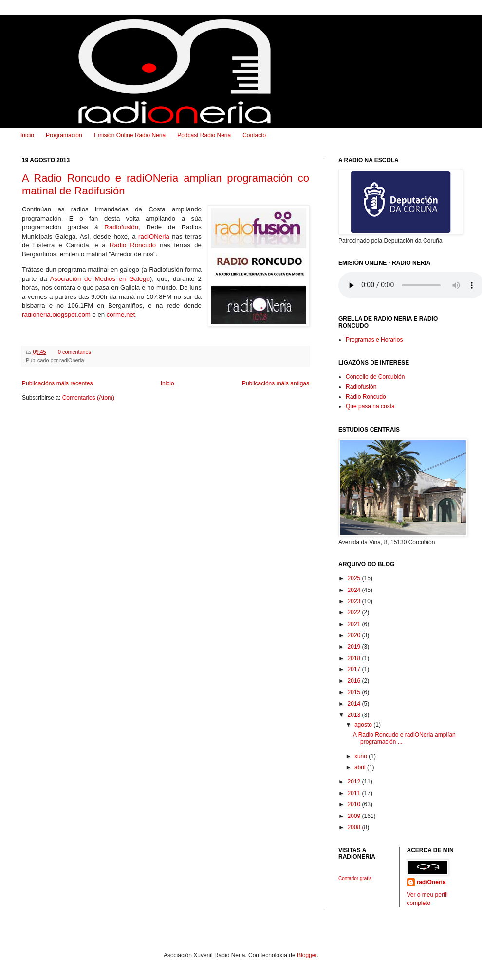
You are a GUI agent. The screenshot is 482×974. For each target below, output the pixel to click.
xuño (361, 756)
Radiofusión (121, 227)
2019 (355, 647)
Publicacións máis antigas (275, 383)
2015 (355, 692)
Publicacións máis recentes (57, 383)
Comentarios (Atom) (88, 397)
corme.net (121, 314)
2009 (355, 816)
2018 (355, 658)
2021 (355, 624)
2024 (355, 590)
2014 (355, 703)
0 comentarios (74, 352)
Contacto (254, 135)
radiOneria (431, 882)
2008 (355, 827)
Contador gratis (354, 878)
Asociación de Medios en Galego (100, 278)
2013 (355, 715)
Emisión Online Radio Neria (130, 135)
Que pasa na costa (370, 406)
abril (360, 767)
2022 (355, 612)
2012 (355, 781)
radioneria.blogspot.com (56, 314)
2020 (355, 635)
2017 (355, 669)
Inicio (27, 135)
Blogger (307, 955)
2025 (355, 578)
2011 (355, 793)
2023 (355, 601)
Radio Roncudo (133, 245)
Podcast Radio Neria (204, 135)
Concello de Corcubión (375, 376)
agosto (363, 724)
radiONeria (153, 236)
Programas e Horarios (374, 339)
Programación (64, 135)
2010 (355, 804)
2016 (355, 681)
